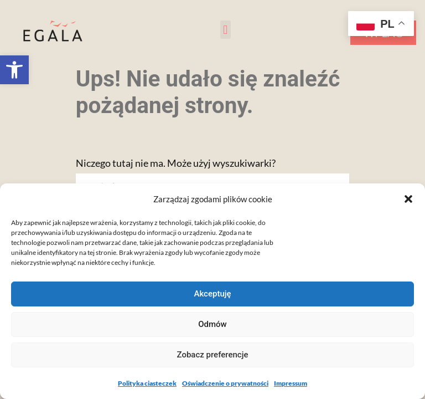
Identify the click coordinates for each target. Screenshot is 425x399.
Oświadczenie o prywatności (225, 383)
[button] (14, 69)
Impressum (290, 383)
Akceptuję (212, 294)
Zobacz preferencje (212, 355)
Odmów (212, 324)
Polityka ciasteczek (147, 383)
